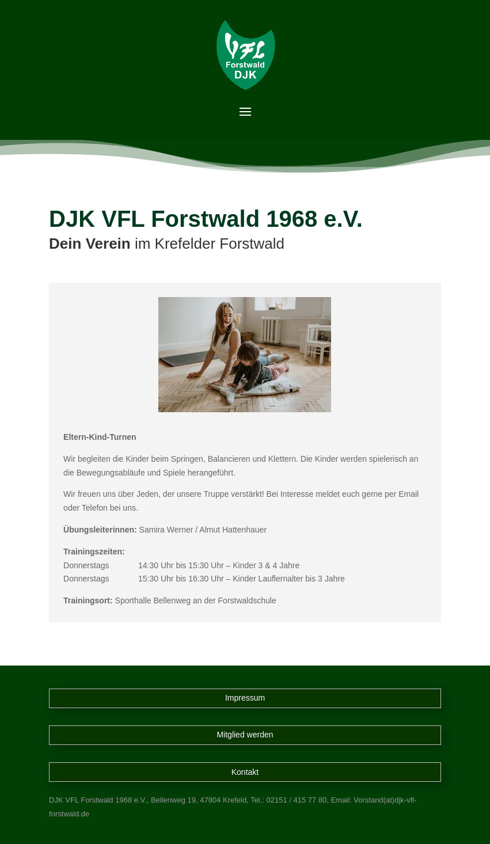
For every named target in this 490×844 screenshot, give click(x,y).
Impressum (245, 697)
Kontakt (245, 772)
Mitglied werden (244, 734)
